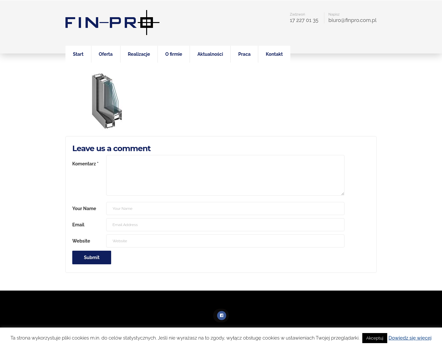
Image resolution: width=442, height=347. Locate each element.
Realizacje (139, 54)
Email (78, 224)
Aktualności (210, 54)
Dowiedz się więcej (410, 338)
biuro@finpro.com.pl (353, 20)
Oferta (106, 54)
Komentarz (85, 163)
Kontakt (274, 54)
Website (81, 241)
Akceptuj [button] (374, 338)
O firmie (173, 54)
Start (78, 54)
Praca (244, 54)
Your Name (84, 208)
